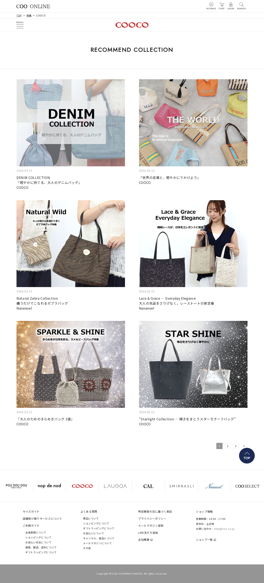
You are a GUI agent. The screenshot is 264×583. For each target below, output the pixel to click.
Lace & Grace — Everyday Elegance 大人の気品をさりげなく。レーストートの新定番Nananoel (176, 303)
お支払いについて (93, 533)
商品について (91, 518)
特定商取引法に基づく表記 (155, 511)
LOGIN (230, 5)
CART (222, 5)
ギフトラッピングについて (41, 552)
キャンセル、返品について (98, 538)
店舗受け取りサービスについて (42, 518)
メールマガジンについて (97, 543)
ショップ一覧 (204, 540)
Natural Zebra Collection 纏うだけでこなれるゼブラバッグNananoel (42, 303)
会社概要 (144, 540)
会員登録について (35, 532)
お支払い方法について (38, 542)
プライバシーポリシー (152, 518)
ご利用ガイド (31, 525)
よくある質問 (88, 511)
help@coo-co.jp (224, 528)
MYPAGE (211, 5)
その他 (87, 548)
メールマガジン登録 (151, 525)
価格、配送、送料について (41, 547)
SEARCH (241, 5)
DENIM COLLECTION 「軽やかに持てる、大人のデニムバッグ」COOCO (49, 182)
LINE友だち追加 (148, 533)
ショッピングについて (38, 537)
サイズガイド (31, 511)
